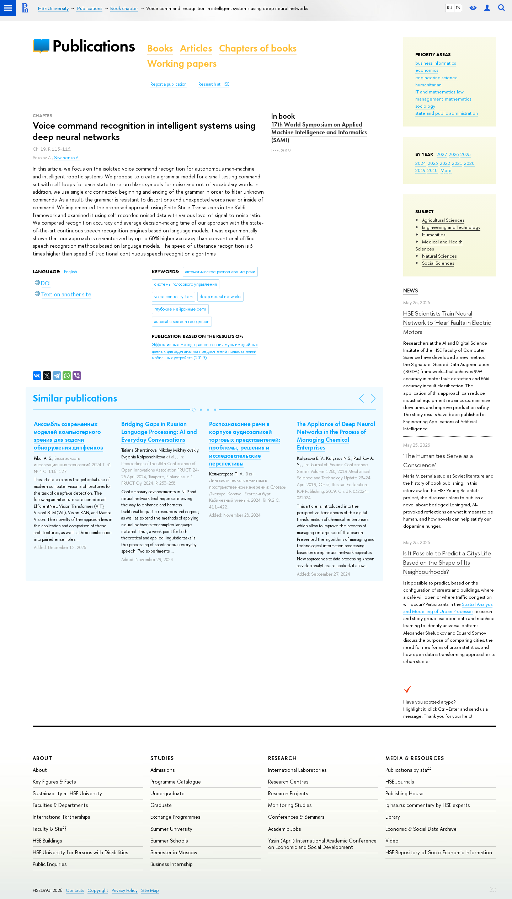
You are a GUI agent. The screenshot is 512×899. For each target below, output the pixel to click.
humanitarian (428, 84)
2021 (457, 163)
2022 (445, 163)
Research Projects (288, 793)
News (410, 290)
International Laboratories (297, 769)
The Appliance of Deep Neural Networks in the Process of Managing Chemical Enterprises (336, 435)
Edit (493, 888)
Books (160, 48)
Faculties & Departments (60, 805)
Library (392, 816)
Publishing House (404, 793)
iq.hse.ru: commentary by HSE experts (427, 805)
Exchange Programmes (175, 816)
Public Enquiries (49, 864)
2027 (442, 154)
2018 (432, 170)
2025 (465, 154)
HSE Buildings (47, 840)
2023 (433, 163)
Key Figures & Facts (54, 781)
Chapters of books (258, 48)
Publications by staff (408, 769)
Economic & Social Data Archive (421, 828)
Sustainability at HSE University (67, 793)
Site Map (150, 890)
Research (282, 758)
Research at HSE (213, 84)
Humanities (433, 234)
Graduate (161, 805)
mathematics (458, 99)
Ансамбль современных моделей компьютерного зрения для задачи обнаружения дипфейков (68, 435)
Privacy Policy (125, 890)
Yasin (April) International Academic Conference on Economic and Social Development (322, 843)
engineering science (436, 77)
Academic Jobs (284, 828)
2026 (454, 154)
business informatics (435, 63)
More (446, 170)
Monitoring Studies (289, 805)
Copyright (97, 890)
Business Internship (171, 864)
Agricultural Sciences (443, 220)
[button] (193, 409)
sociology (425, 106)
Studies (162, 758)
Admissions (162, 769)
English (70, 272)
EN (458, 7)
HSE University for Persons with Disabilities (80, 852)
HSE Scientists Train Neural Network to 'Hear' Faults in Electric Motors (447, 322)
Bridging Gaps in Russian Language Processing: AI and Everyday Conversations (159, 431)
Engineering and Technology (451, 227)
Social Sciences (438, 263)
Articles (196, 48)
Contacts (75, 890)
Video (392, 840)
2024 (420, 163)
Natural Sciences (439, 256)
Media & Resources (414, 758)
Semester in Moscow (173, 852)
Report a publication (168, 84)
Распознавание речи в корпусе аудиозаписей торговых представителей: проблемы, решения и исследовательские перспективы (244, 443)
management (429, 99)
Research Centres (288, 781)
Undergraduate (167, 793)
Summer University (171, 828)
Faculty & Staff (49, 828)
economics (426, 70)
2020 (469, 163)
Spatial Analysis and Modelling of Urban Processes (447, 607)
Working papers (182, 63)
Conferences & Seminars (296, 816)
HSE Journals (399, 781)
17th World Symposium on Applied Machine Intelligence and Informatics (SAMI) (319, 132)
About (43, 758)
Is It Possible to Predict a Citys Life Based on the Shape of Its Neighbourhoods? (447, 562)
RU (449, 7)
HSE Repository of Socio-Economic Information (438, 852)
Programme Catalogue (175, 781)
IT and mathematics (435, 91)
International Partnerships (61, 816)
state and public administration (446, 113)
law (460, 91)
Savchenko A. (67, 158)
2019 (420, 170)
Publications (93, 45)
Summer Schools (169, 840)
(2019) (205, 351)
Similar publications (75, 398)
